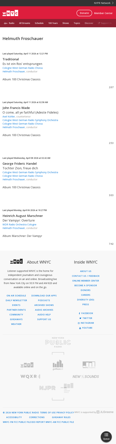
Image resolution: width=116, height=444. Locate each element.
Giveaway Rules (61, 417)
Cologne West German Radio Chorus (23, 67)
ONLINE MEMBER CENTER (85, 281)
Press (85, 305)
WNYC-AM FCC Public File (60, 422)
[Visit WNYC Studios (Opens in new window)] (88, 364)
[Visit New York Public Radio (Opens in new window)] (58, 342)
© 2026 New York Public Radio (21, 413)
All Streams (24, 23)
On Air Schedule (16, 296)
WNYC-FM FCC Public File (17, 422)
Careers (85, 295)
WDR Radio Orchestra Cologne (19, 224)
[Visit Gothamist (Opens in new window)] (58, 365)
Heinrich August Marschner (23, 216)
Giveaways (16, 319)
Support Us (105, 23)
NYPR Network (103, 3)
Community (16, 315)
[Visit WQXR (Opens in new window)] (30, 377)
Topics (77, 23)
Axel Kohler (9, 116)
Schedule (39, 23)
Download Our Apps (44, 296)
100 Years (53, 23)
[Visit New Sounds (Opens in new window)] (86, 376)
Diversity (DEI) (85, 300)
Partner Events (16, 310)
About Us (85, 271)
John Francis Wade (16, 108)
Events (16, 305)
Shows (65, 23)
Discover (89, 23)
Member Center (103, 13)
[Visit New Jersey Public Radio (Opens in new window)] (30, 388)
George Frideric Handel (20, 164)
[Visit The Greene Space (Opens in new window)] (86, 388)
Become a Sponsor (86, 286)
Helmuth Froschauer (14, 71)
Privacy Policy (65, 413)
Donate (84, 13)
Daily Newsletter (16, 300)
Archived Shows (44, 305)
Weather (16, 324)
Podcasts (44, 300)
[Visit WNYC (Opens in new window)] (26, 365)
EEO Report (38, 422)
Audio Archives (44, 310)
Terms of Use (48, 413)
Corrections (37, 417)
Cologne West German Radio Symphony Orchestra (30, 120)
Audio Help (44, 315)
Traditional (11, 59)
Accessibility (14, 417)
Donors (86, 290)
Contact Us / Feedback (86, 276)
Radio (11, 23)
